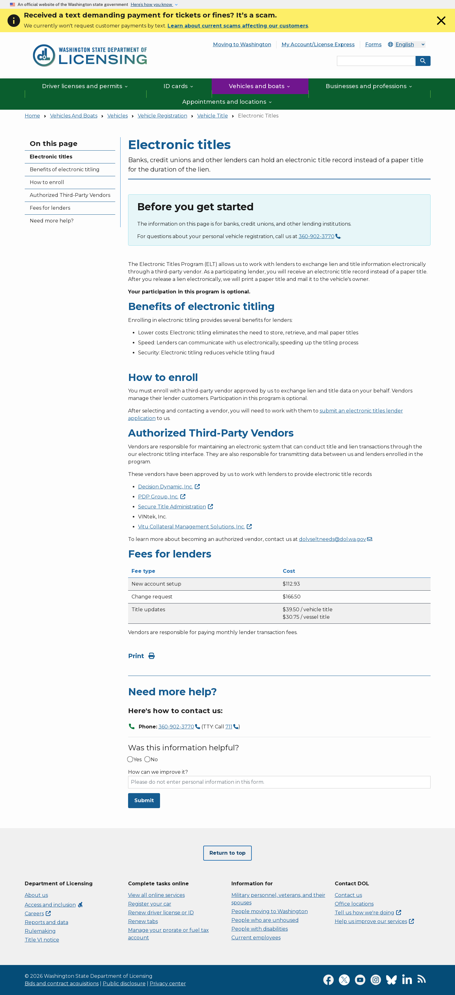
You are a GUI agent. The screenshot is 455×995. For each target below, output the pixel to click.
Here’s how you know (152, 4)
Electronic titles (51, 157)
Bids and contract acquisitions (62, 984)
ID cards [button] (178, 86)
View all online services (156, 895)
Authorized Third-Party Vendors (70, 195)
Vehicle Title (212, 116)
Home (32, 116)
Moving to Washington (242, 45)
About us (36, 895)
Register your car (149, 904)
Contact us (348, 895)
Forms (373, 45)
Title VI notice (42, 940)
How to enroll (47, 182)
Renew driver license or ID (161, 913)
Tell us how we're (368, 913)
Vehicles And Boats (73, 116)
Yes (137, 759)
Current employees (256, 938)
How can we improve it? (158, 772)
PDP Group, (161, 497)
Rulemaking (40, 931)
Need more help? (52, 221)
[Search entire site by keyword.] (376, 61)
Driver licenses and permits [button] (85, 86)
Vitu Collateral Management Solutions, (195, 527)
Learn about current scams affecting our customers (238, 26)
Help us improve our (374, 921)
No (154, 759)
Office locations (354, 904)
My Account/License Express (318, 45)
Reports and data (46, 922)
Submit (144, 800)
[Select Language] (410, 44)
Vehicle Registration (162, 116)
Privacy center (168, 984)
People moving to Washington (269, 911)
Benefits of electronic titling (65, 169)
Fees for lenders (50, 208)
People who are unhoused (265, 920)
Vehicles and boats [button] (260, 86)
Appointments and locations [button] (227, 101)
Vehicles (117, 116)
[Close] (441, 26)
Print (141, 656)
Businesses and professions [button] (369, 86)
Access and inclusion (54, 905)
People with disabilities (259, 929)
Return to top (227, 853)
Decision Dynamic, (169, 487)
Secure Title (175, 507)
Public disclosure (124, 984)
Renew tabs (143, 921)
